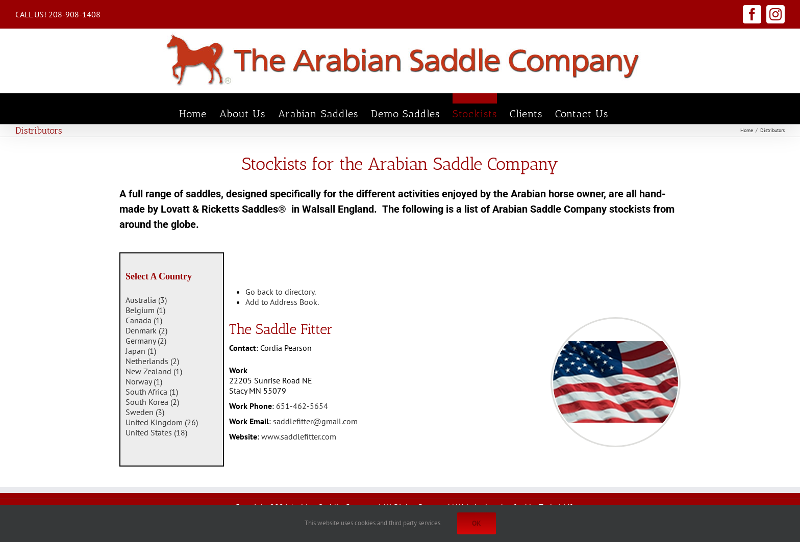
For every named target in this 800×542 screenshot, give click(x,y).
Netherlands (152, 361)
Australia (146, 300)
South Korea (152, 402)
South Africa (152, 391)
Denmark (146, 330)
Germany (146, 340)
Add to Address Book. (282, 302)
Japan (141, 351)
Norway (144, 381)
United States (156, 432)
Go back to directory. (280, 292)
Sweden (145, 412)
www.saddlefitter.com (298, 436)
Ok (476, 523)
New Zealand (154, 371)
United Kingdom (162, 422)
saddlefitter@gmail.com (315, 421)
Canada (144, 320)
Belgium (145, 310)
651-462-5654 (302, 406)
